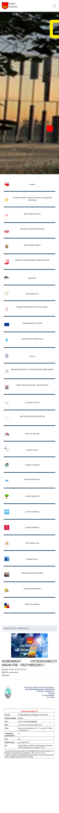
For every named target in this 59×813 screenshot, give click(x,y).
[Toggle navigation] (54, 5)
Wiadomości (23, 628)
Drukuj (5, 675)
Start (14, 628)
